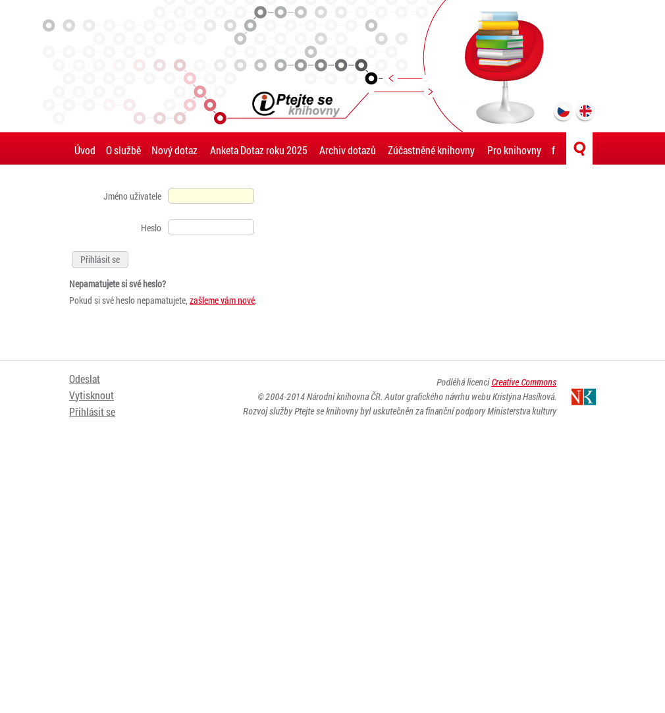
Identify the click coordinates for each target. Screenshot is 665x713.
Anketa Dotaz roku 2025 (258, 150)
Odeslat (84, 378)
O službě (123, 150)
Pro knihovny (514, 150)
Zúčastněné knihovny (431, 150)
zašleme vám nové (222, 300)
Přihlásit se (92, 411)
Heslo (151, 227)
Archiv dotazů (347, 150)
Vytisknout (91, 395)
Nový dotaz (174, 150)
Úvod (84, 150)
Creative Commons (523, 382)
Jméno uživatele (132, 196)
